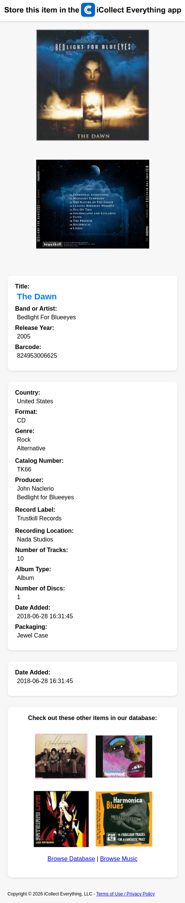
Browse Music (119, 859)
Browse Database (71, 859)
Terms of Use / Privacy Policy (125, 894)
